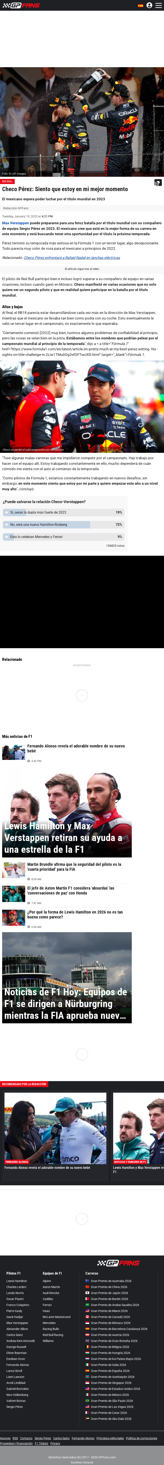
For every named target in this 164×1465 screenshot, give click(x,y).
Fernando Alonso (17, 1365)
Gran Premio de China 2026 (106, 1287)
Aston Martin (51, 1287)
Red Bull (7, 181)
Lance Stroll (14, 1371)
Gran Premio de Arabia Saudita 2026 (112, 1305)
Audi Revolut (51, 1293)
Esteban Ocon (15, 1359)
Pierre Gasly (14, 1311)
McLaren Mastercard (56, 1317)
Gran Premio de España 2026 (107, 1371)
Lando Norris (15, 1293)
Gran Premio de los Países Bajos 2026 (113, 1359)
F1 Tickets (41, 1443)
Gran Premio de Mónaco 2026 (107, 1323)
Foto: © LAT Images (14, 173)
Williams (48, 1341)
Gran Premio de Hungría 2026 (107, 1353)
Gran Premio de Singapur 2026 (108, 1383)
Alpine (47, 1281)
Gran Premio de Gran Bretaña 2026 (111, 1341)
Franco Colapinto (17, 1305)
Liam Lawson (15, 1377)
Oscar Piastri (14, 1299)
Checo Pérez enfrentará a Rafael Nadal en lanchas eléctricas (72, 258)
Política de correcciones (141, 1438)
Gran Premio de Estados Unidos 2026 (112, 1389)
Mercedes (49, 1323)
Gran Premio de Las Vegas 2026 (109, 1407)
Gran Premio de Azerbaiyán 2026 (110, 1377)
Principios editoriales (110, 1438)
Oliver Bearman (16, 1353)
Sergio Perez (43, 1438)
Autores (5, 1438)
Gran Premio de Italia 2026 (105, 1365)
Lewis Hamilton (16, 1281)
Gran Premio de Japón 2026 (106, 1293)
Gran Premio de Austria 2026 (107, 1335)
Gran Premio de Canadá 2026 (107, 1317)
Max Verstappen (15, 223)
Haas (46, 1311)
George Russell (16, 1347)
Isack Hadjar (14, 1317)
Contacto (26, 1438)
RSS (15, 1438)
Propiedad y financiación (16, 1443)
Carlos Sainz (14, 1335)
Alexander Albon (17, 1329)
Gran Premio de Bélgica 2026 (107, 1347)
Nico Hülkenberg (17, 1395)
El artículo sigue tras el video (82, 268)
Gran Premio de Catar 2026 (106, 1412)
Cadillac (48, 1299)
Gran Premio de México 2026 (107, 1395)
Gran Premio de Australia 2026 (108, 1281)
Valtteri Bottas (16, 1401)
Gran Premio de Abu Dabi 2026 (108, 1418)
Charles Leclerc (16, 1287)
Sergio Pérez (14, 1407)
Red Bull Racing (53, 1335)
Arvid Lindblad (15, 1383)
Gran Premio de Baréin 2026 (106, 1299)
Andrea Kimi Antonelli (20, 1341)
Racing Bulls (51, 1329)
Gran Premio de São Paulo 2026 (109, 1401)
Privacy (55, 1443)
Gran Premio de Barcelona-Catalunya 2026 (116, 1329)
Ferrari (47, 1305)
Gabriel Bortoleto (17, 1389)
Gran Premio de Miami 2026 (106, 1311)
